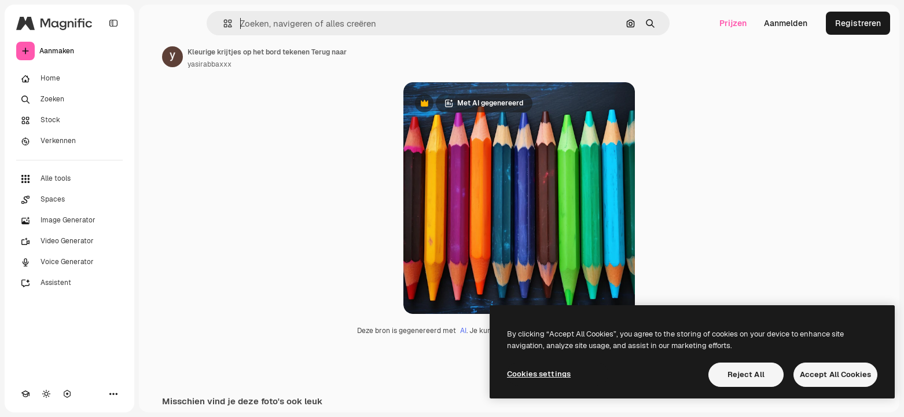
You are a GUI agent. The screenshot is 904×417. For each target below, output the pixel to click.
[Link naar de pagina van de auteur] (172, 56)
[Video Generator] (69, 241)
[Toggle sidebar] (113, 23)
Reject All (746, 374)
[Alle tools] (69, 179)
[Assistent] (69, 283)
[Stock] (69, 120)
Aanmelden (785, 23)
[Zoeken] (69, 99)
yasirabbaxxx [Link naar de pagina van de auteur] (209, 64)
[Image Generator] (69, 220)
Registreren (858, 23)
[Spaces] (69, 200)
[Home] (69, 79)
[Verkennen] (69, 141)
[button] (223, 23)
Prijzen (733, 23)
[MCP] (67, 394)
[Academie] (25, 394)
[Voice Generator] (69, 262)
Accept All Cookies (835, 374)
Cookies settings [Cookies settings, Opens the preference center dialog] (539, 374)
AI (463, 330)
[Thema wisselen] (46, 394)
